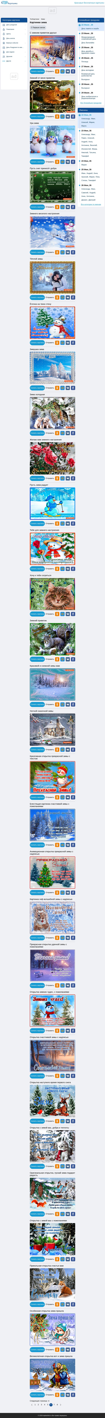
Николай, (85, 152)
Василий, (93, 145)
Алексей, (84, 122)
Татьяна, (92, 152)
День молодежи (87, 70)
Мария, (92, 122)
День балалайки (87, 43)
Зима (43, 19)
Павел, (84, 138)
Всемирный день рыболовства (88, 75)
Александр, (85, 119)
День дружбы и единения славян (88, 52)
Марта (83, 126)
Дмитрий (92, 200)
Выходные (85, 79)
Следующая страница (39, 1401)
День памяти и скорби (90, 28)
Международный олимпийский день (88, 38)
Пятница (84, 62)
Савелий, (85, 193)
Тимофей (85, 156)
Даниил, (84, 200)
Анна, (91, 142)
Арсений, (85, 177)
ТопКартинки (34, 19)
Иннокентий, (86, 149)
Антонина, (85, 145)
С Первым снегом (38, 27)
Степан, (84, 180)
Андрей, (84, 142)
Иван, (93, 119)
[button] (68, 71)
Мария (84, 165)
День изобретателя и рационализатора (89, 97)
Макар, (94, 149)
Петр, (98, 177)
